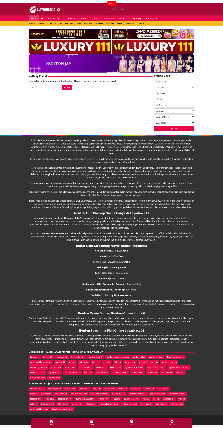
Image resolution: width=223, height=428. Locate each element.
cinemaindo (163, 143)
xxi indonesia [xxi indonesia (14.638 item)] (54, 377)
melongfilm (92, 158)
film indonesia (142, 203)
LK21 (33, 140)
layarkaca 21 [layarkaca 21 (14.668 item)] (115, 367)
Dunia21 (179, 233)
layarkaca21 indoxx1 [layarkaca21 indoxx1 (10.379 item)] (156, 367)
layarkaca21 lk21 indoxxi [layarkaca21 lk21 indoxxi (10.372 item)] (179, 367)
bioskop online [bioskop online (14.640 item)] (139, 357)
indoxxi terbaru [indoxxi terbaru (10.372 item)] (85, 367)
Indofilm (109, 272)
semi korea (76, 146)
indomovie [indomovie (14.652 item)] (83, 362)
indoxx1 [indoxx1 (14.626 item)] (106, 362)
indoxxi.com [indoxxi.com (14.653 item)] (130, 362)
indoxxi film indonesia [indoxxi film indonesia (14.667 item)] (148, 362)
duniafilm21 (44, 146)
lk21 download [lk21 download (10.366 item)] (102, 372)
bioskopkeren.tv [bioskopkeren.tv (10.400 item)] (78, 357)
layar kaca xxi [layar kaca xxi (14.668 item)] (54, 372)
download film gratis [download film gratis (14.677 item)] (175, 357)
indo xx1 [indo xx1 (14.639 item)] (95, 362)
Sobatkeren (98, 200)
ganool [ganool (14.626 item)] (72, 362)
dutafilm (52, 207)
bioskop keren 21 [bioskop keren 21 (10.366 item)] (96, 357)
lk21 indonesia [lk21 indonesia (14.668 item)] (138, 372)
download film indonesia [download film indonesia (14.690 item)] (40, 362)
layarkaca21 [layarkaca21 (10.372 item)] (101, 367)
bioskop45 (174, 143)
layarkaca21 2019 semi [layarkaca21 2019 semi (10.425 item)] (134, 367)
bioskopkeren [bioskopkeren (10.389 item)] (61, 357)
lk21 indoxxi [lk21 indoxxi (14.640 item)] (152, 372)
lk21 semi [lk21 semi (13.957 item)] (180, 372)
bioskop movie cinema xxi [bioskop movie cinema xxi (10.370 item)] (118, 357)
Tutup (111, 3)
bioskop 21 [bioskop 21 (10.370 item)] (34, 357)
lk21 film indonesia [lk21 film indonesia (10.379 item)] (120, 372)
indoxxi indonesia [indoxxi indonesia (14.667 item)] (169, 362)
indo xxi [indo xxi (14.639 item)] (117, 362)
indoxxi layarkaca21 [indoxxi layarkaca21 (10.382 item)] (38, 367)
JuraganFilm (133, 284)
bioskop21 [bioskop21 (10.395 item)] (47, 357)
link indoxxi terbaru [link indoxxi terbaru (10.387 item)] (72, 372)
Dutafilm (113, 256)
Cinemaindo (122, 272)
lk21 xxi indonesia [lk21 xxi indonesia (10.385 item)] (37, 377)
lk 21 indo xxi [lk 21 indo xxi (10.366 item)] (167, 372)
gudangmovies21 (115, 146)
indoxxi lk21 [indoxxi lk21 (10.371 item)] (56, 367)
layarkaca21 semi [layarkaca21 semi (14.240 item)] (37, 372)
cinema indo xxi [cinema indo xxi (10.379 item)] (156, 357)
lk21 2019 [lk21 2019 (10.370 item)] (88, 372)
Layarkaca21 (37, 167)
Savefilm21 (130, 289)
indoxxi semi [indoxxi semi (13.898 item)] (70, 367)
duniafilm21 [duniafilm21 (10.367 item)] (60, 362)
